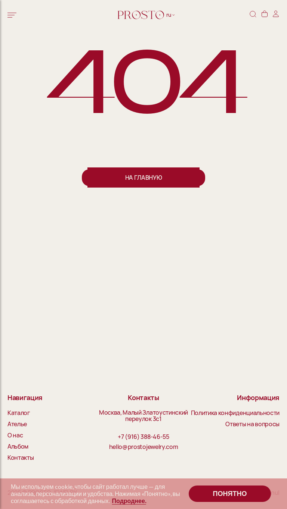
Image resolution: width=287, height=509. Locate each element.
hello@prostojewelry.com (143, 447)
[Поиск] (253, 14)
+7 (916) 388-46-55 (143, 437)
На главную (143, 177)
